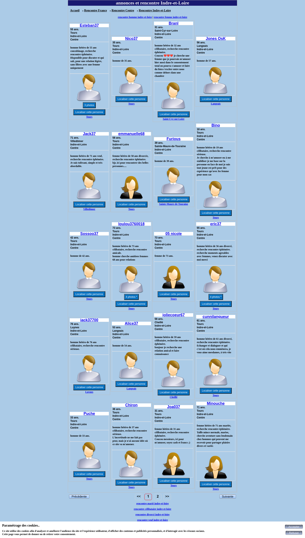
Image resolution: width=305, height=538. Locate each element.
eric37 (215, 224)
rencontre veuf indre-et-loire (152, 520)
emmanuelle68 (131, 134)
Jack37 (89, 134)
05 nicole (173, 234)
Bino (216, 125)
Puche (89, 413)
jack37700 (89, 320)
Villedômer (89, 209)
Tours (89, 116)
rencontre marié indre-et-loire (152, 503)
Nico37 (131, 38)
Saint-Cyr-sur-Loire (173, 118)
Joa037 (173, 407)
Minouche (216, 403)
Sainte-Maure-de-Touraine (173, 204)
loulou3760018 (131, 224)
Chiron (131, 405)
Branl (173, 23)
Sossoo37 (89, 234)
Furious (174, 139)
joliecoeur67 (173, 315)
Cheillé (173, 397)
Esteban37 (89, 25)
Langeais (215, 103)
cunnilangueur (215, 317)
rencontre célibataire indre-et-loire (152, 509)
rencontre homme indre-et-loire (135, 17)
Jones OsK (216, 38)
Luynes (89, 391)
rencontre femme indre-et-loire (170, 17)
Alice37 (131, 323)
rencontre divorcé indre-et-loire (153, 514)
